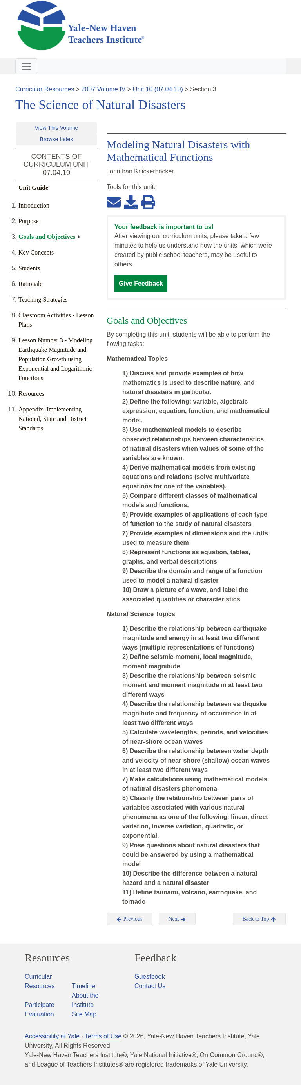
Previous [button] (129, 919)
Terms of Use (103, 1036)
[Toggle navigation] (26, 66)
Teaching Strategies (43, 299)
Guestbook (149, 976)
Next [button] (177, 919)
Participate (39, 1004)
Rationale (30, 283)
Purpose (28, 221)
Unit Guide (33, 187)
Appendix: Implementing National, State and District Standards (52, 418)
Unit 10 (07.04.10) (158, 89)
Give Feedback (141, 283)
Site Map (84, 1014)
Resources (31, 393)
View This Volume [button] (56, 128)
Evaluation (39, 1014)
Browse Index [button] (56, 139)
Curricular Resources (44, 89)
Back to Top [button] (259, 919)
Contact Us (149, 986)
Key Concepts (36, 252)
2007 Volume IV (104, 89)
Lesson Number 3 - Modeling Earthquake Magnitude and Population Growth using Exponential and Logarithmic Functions (55, 359)
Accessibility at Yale (52, 1036)
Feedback (155, 958)
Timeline (83, 986)
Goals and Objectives (46, 236)
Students (29, 268)
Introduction (33, 205)
